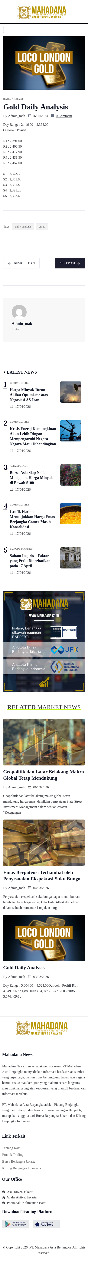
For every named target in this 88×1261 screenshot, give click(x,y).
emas (42, 226)
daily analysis (23, 226)
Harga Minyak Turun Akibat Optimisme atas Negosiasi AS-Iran (29, 395)
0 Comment (64, 116)
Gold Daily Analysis (24, 967)
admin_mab (16, 116)
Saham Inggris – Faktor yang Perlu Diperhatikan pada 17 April (30, 561)
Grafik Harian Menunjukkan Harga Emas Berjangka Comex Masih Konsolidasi (32, 519)
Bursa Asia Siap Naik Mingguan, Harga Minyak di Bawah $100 (31, 478)
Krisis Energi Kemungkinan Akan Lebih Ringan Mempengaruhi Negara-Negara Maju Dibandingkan (33, 436)
